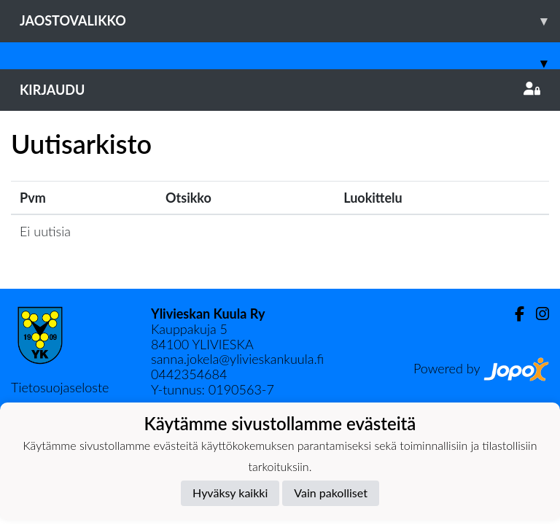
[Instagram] (536, 314)
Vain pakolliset (331, 492)
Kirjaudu (280, 90)
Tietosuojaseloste (60, 387)
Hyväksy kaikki (230, 492)
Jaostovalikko (290, 21)
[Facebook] (513, 314)
